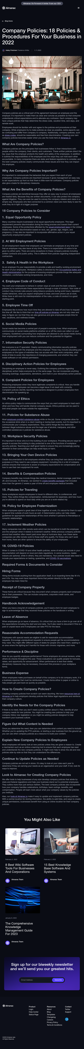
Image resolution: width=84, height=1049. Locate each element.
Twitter (67, 1009)
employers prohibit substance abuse (23, 420)
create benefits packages (53, 481)
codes (13, 135)
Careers (50, 1020)
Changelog (51, 1017)
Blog (49, 1012)
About (49, 1009)
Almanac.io (66, 138)
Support (68, 1012)
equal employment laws (59, 227)
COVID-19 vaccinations (60, 558)
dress (7, 135)
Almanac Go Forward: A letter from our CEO (42, 3)
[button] (78, 7)
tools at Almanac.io (18, 797)
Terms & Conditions (54, 1025)
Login (31, 1009)
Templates (51, 1015)
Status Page (33, 1015)
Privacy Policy (52, 1022)
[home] (9, 8)
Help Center (33, 1012)
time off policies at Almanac (47, 313)
